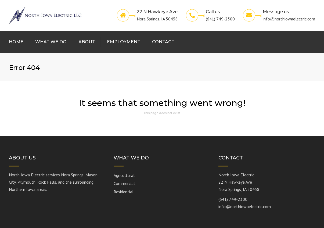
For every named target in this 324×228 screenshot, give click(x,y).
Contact (163, 41)
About (86, 41)
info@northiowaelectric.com (244, 206)
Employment (123, 41)
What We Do (51, 41)
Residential (124, 191)
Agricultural (124, 175)
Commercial (124, 183)
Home (16, 41)
